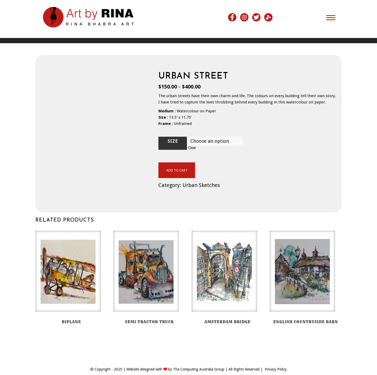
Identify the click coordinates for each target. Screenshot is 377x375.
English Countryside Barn (305, 321)
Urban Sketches (201, 185)
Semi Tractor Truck (149, 321)
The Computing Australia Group (198, 369)
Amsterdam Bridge (227, 321)
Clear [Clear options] (192, 148)
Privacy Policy (276, 369)
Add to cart (176, 170)
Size (173, 141)
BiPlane (71, 321)
